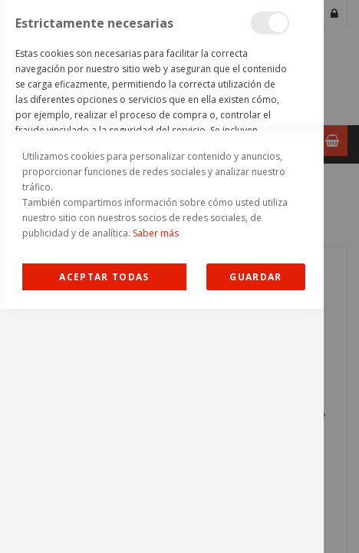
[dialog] (162, 276)
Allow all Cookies (105, 521)
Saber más (156, 477)
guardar (255, 521)
